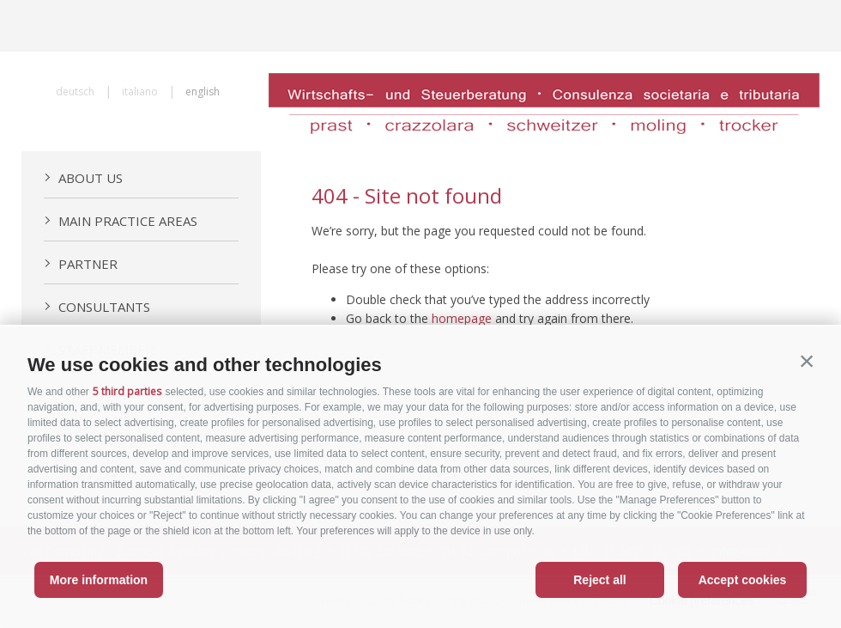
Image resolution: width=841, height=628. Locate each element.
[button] (807, 361)
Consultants (97, 306)
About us (83, 177)
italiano (140, 91)
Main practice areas (120, 220)
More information (99, 580)
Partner (81, 263)
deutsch (75, 91)
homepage (462, 318)
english (202, 91)
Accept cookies (743, 580)
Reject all (599, 580)
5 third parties (127, 391)
